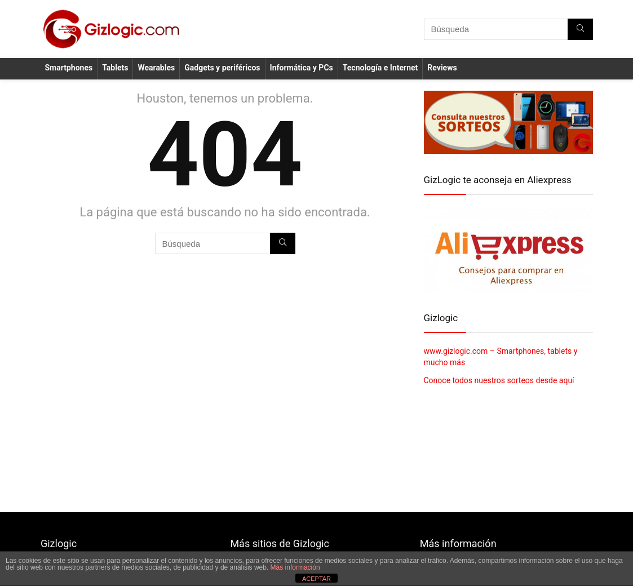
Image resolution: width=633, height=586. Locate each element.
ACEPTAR (316, 578)
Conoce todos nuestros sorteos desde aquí (499, 380)
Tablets (115, 67)
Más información (295, 567)
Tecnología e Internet (380, 67)
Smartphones (69, 67)
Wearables (156, 67)
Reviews (442, 67)
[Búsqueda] (580, 29)
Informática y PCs (301, 67)
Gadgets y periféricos (222, 67)
